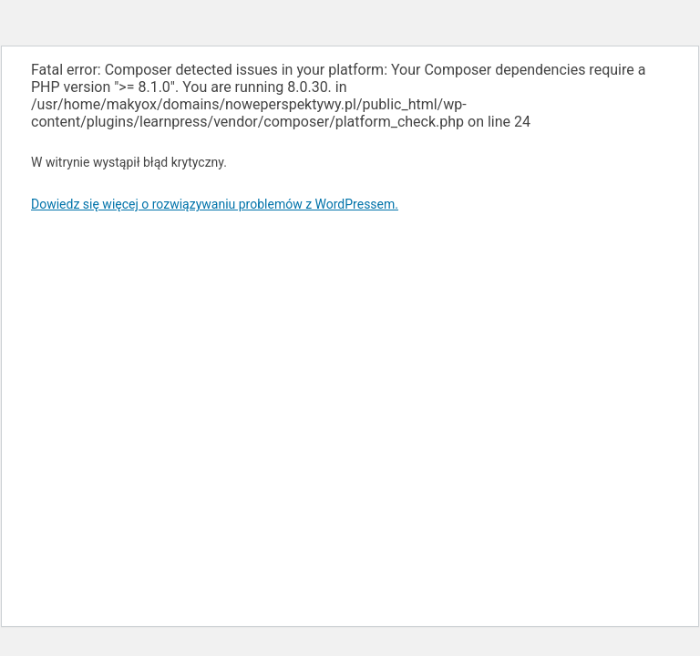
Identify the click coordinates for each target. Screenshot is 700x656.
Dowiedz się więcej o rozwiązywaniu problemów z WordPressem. (214, 204)
